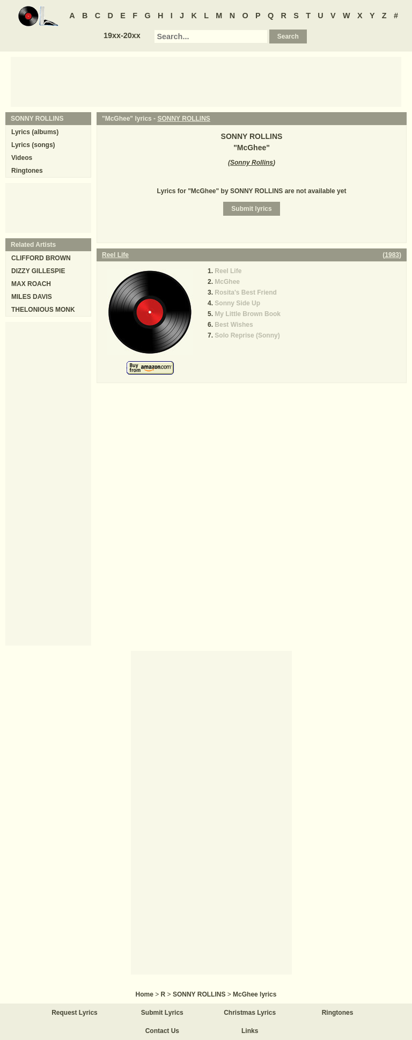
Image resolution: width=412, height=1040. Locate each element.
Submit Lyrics (162, 1012)
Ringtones (27, 170)
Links (249, 1031)
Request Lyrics (75, 1012)
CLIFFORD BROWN (41, 258)
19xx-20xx (122, 35)
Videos (21, 158)
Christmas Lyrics (250, 1012)
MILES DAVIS (31, 297)
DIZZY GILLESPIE (38, 271)
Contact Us (162, 1031)
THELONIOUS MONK (43, 309)
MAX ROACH (31, 284)
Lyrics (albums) (34, 132)
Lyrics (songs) (33, 145)
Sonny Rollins (251, 162)
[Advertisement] (206, 81)
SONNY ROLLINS (183, 118)
